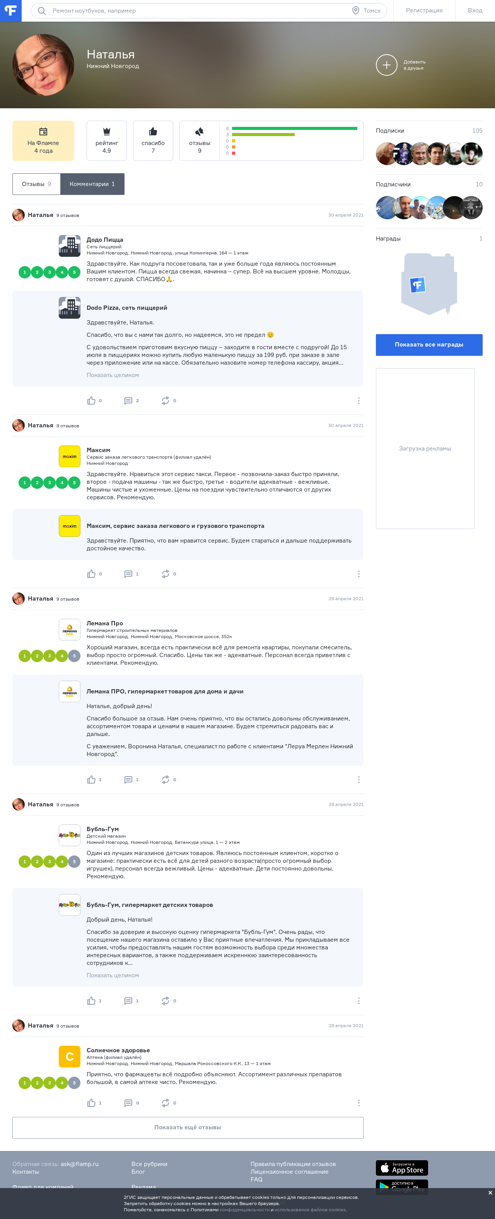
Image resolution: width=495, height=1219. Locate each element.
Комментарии (92, 184)
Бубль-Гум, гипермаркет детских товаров (150, 904)
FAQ (257, 1179)
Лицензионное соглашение (290, 1171)
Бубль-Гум (103, 829)
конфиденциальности (245, 1209)
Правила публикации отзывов (293, 1164)
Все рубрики (149, 1164)
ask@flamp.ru (80, 1164)
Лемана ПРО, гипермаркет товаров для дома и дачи (165, 691)
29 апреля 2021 (346, 598)
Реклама (143, 1187)
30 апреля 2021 (346, 215)
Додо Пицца (105, 239)
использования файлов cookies (310, 1209)
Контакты (25, 1171)
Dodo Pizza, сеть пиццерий (127, 307)
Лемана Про (105, 623)
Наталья (40, 215)
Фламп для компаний (42, 1187)
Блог (138, 1171)
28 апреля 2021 (346, 804)
